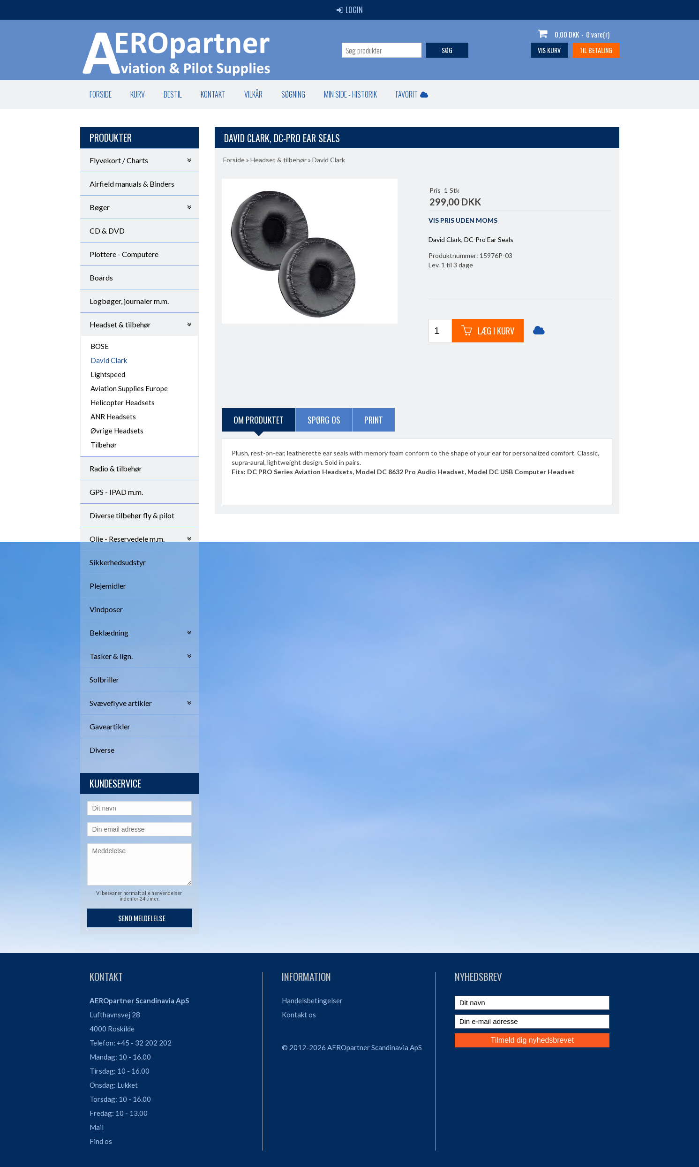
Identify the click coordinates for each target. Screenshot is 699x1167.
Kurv (137, 94)
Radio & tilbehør (116, 468)
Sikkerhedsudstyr (118, 562)
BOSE (99, 346)
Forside (101, 94)
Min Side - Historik (350, 94)
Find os (101, 1141)
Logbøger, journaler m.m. (129, 300)
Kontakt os (299, 1014)
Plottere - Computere (124, 254)
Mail (97, 1127)
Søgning (293, 94)
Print (373, 420)
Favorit (412, 94)
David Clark (108, 360)
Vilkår (253, 94)
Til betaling (595, 50)
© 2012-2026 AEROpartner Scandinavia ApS (352, 1047)
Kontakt (213, 94)
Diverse (102, 749)
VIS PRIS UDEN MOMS (462, 220)
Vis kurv (549, 50)
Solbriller (104, 679)
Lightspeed (107, 374)
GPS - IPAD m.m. (116, 491)
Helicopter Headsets (122, 402)
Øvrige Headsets (116, 430)
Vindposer (106, 609)
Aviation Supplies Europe (129, 388)
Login (350, 9)
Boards (101, 277)
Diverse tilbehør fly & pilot (132, 515)
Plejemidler (108, 585)
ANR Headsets (113, 416)
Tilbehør (103, 444)
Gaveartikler (110, 726)
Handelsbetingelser (312, 1000)
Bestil (173, 94)
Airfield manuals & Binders (132, 183)
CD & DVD (107, 230)
